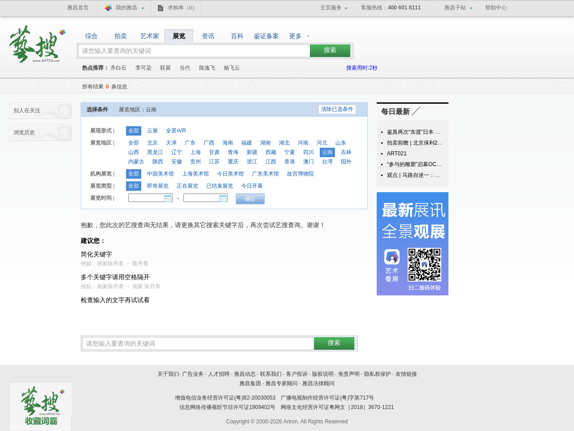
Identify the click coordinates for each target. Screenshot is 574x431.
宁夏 (289, 152)
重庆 (233, 161)
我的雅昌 (126, 7)
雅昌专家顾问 (281, 383)
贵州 (195, 161)
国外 (346, 161)
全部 (133, 131)
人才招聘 (219, 374)
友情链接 (406, 374)
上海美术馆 (195, 174)
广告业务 (193, 374)
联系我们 (271, 374)
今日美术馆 (230, 174)
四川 (308, 152)
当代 (184, 68)
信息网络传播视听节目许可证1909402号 (227, 407)
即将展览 (158, 186)
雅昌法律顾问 (318, 383)
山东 (340, 143)
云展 (152, 131)
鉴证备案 (266, 36)
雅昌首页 (78, 7)
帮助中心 (496, 7)
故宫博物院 (300, 174)
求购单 (182, 7)
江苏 (214, 161)
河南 (303, 143)
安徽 (176, 161)
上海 (195, 152)
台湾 (327, 161)
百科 (237, 36)
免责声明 (349, 374)
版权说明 (323, 374)
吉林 (346, 152)
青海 (233, 152)
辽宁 (176, 152)
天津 (171, 143)
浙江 (252, 161)
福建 (246, 143)
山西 (133, 152)
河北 (322, 143)
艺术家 (149, 36)
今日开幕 (252, 186)
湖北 (284, 143)
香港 (289, 161)
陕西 (157, 161)
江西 (270, 161)
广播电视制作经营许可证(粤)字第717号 (327, 398)
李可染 (143, 68)
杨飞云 (232, 68)
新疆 (252, 152)
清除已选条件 (337, 109)
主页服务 (331, 7)
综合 (91, 36)
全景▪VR (176, 131)
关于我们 (168, 374)
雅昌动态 (245, 374)
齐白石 (118, 68)
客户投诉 (297, 374)
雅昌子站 (455, 7)
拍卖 (120, 36)
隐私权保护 (377, 374)
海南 (227, 143)
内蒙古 (136, 161)
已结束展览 (219, 186)
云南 (327, 152)
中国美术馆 (160, 174)
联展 (165, 68)
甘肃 (214, 152)
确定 (250, 199)
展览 (179, 36)
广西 (209, 143)
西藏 (270, 152)
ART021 (397, 153)
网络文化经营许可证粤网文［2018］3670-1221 (337, 407)
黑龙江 (155, 152)
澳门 (308, 161)
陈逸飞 (207, 68)
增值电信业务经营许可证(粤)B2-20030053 (225, 398)
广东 (190, 143)
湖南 (265, 143)
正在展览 (187, 186)
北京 (152, 143)
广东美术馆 (265, 174)
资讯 (208, 36)
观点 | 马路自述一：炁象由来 (421, 175)
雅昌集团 (250, 383)
